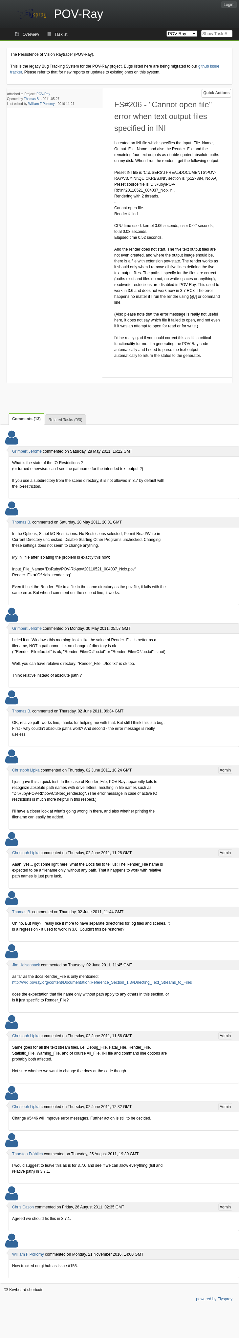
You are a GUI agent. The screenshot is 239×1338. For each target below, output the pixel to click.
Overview (31, 34)
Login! (229, 4)
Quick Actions (216, 93)
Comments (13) (26, 419)
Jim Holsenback (26, 965)
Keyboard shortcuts (23, 1289)
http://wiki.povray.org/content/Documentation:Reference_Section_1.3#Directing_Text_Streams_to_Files (102, 982)
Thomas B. (32, 99)
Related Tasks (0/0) (65, 420)
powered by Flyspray (214, 1299)
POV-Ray (43, 94)
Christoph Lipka (25, 770)
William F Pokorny (41, 104)
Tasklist (60, 34)
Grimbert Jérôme (27, 451)
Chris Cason (23, 1207)
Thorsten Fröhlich (27, 1154)
